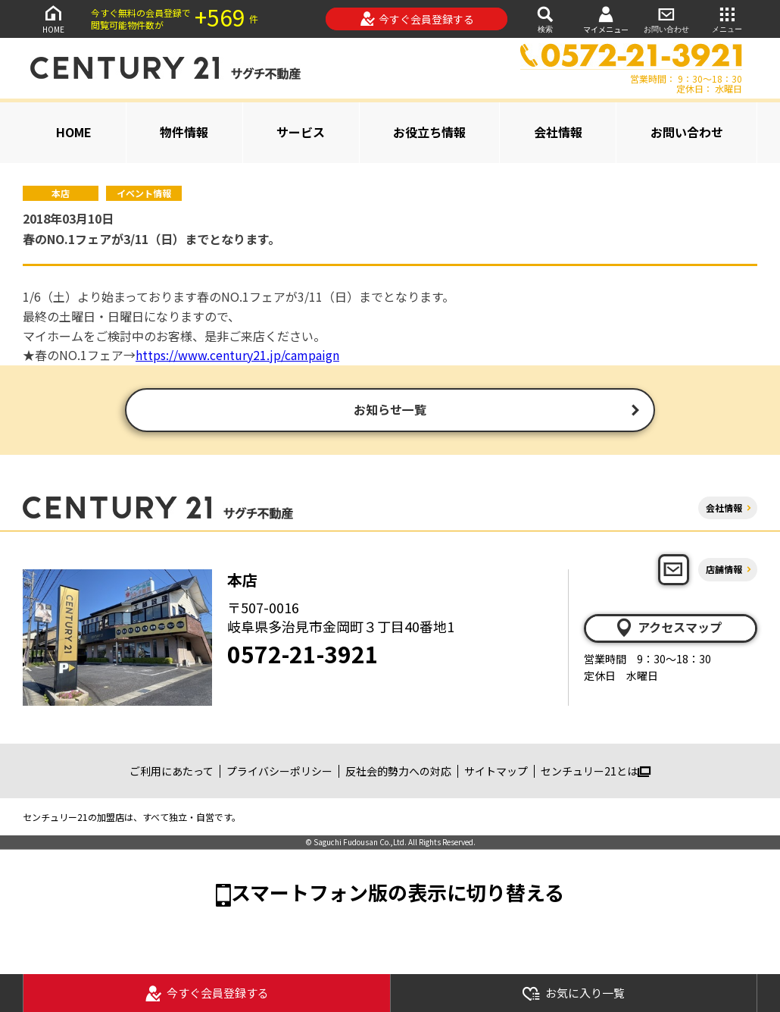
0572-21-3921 (303, 655)
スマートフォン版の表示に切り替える (397, 894)
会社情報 (558, 132)
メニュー (727, 18)
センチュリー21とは (596, 772)
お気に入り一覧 (573, 993)
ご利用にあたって (171, 772)
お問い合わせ (666, 18)
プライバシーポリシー (279, 772)
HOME (53, 18)
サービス (300, 132)
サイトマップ (496, 772)
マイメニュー (606, 19)
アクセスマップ (668, 629)
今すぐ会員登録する (417, 19)
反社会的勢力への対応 (398, 772)
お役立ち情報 (429, 132)
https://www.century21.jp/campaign (237, 355)
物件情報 (184, 132)
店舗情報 (724, 570)
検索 (545, 18)
